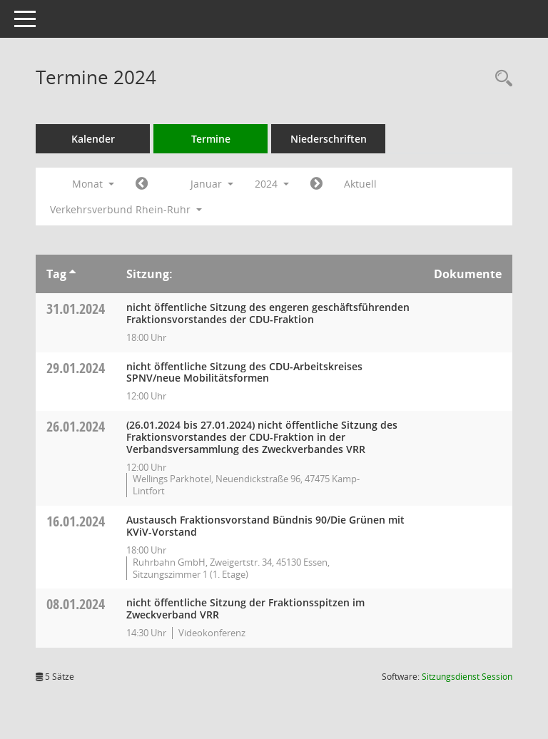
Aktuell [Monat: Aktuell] (360, 183)
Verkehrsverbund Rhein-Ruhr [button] (126, 209)
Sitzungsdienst (467, 677)
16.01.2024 (75, 521)
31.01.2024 (75, 308)
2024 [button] (272, 183)
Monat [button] (93, 183)
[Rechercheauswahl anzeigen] (500, 79)
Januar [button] (212, 183)
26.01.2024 (75, 426)
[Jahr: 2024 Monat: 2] (316, 184)
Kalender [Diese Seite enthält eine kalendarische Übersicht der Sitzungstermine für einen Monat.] (93, 139)
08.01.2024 (75, 603)
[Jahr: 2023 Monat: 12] (141, 184)
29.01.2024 (75, 367)
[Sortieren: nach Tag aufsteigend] (72, 274)
